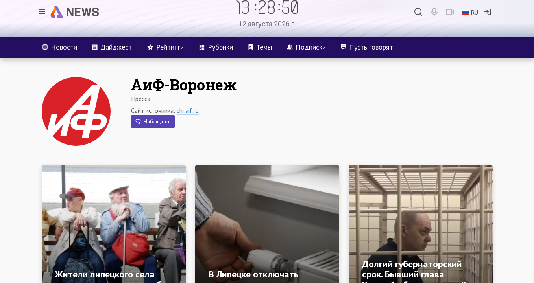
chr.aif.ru (188, 110)
